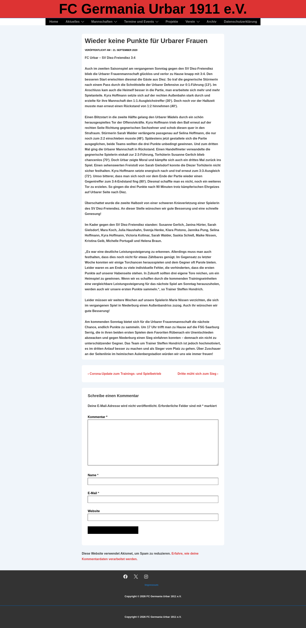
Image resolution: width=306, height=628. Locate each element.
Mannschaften (104, 21)
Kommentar (97, 417)
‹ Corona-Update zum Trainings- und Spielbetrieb (124, 373)
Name (92, 475)
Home (53, 21)
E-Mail (92, 493)
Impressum (151, 584)
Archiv (212, 21)
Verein (193, 21)
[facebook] (125, 576)
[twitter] (136, 576)
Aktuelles (75, 21)
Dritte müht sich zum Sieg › (198, 373)
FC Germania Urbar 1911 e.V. (153, 9)
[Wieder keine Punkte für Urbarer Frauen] (125, 50)
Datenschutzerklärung (240, 21)
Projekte (172, 21)
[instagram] (146, 576)
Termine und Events (142, 21)
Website (94, 511)
